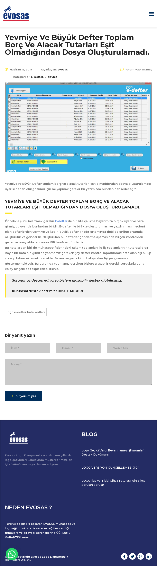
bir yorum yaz (24, 396)
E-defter (60, 221)
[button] (12, 554)
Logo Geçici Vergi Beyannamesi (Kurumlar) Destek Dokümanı (113, 452)
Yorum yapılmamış (136, 69)
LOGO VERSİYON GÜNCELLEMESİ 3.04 (110, 467)
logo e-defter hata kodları (26, 312)
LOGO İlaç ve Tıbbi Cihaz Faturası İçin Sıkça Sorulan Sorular (113, 483)
